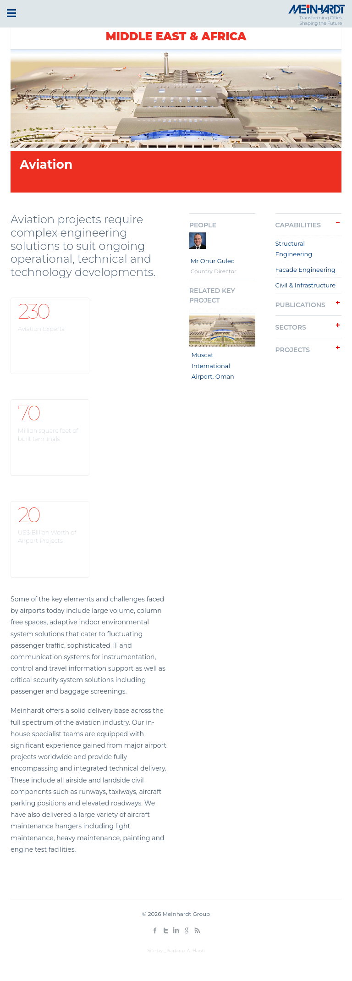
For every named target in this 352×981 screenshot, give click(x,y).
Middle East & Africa (176, 36)
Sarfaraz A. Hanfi (186, 950)
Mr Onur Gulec (213, 261)
